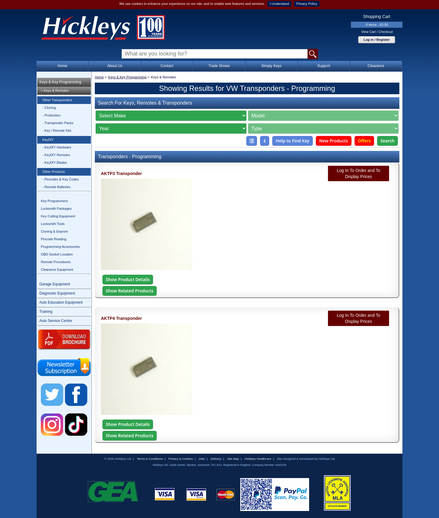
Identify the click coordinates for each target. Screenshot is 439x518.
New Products (333, 141)
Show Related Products (129, 291)
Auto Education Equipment (61, 302)
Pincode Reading (53, 239)
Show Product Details (128, 279)
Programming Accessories (60, 246)
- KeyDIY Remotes (56, 155)
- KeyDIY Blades (54, 162)
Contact (167, 66)
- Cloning (49, 107)
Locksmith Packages (56, 208)
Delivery (216, 458)
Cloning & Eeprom (54, 231)
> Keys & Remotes (55, 90)
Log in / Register (376, 39)
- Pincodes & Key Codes (60, 179)
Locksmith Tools (53, 224)
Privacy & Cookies (181, 458)
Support (323, 66)
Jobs (201, 458)
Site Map (233, 458)
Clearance (376, 66)
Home (62, 66)
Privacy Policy (306, 3)
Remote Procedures (56, 262)
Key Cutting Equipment (58, 216)
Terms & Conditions (150, 458)
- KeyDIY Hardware (56, 147)
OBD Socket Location (57, 254)
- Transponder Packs (57, 123)
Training (45, 311)
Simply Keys (271, 66)
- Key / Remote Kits (56, 130)
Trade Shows (219, 66)
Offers (364, 141)
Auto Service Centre (55, 321)
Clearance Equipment (57, 269)
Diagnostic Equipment (57, 293)
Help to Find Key (292, 141)
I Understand (279, 3)
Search (387, 141)
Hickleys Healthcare (257, 458)
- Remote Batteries (56, 187)
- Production (51, 115)
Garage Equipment (54, 284)
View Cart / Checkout (377, 32)
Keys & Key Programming (60, 82)
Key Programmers (54, 201)
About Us (114, 66)
